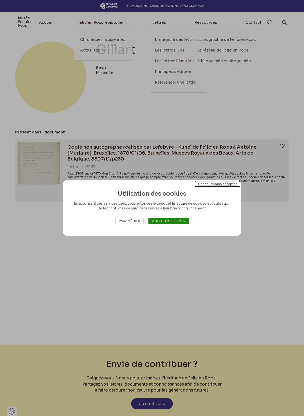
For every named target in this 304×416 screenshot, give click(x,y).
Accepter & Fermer (168, 221)
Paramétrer (129, 221)
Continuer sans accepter (217, 184)
